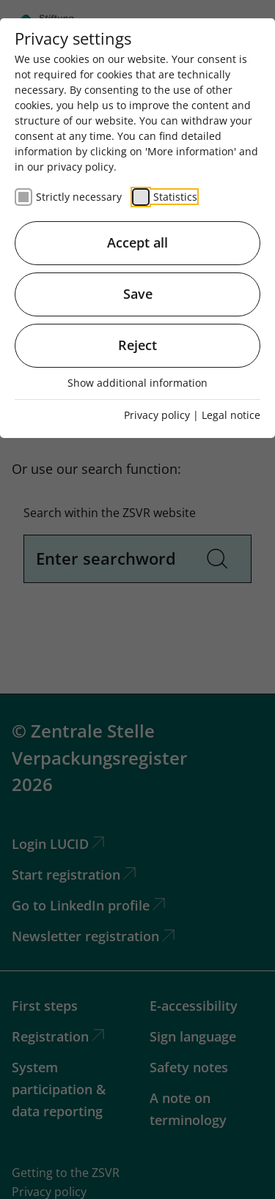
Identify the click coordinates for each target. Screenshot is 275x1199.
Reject (137, 345)
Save (138, 293)
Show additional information (137, 383)
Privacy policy (157, 415)
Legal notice (231, 415)
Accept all (137, 242)
